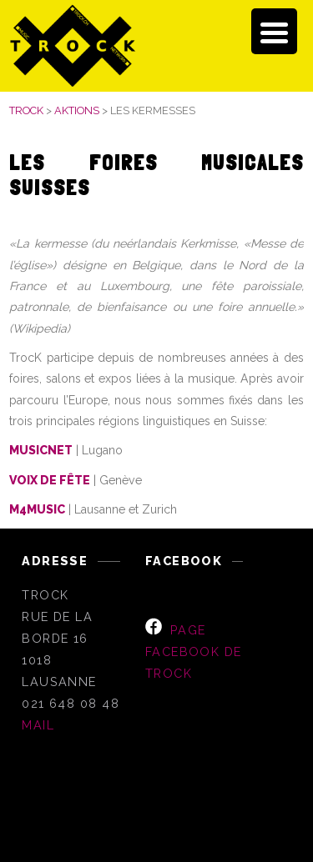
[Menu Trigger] (274, 31)
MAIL (38, 725)
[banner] (156, 46)
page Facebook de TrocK (193, 651)
